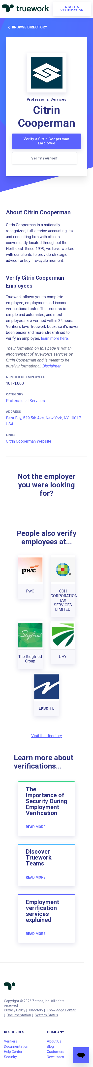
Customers (55, 1052)
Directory (36, 1010)
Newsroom (55, 1057)
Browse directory (26, 27)
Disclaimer (51, 366)
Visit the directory (46, 735)
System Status (46, 1015)
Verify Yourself (44, 158)
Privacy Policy (14, 1010)
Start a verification (72, 8)
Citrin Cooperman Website (28, 441)
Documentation (19, 1015)
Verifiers (10, 1041)
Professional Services (25, 400)
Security (10, 1057)
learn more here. (55, 338)
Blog (50, 1046)
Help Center (13, 1052)
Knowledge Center (61, 1010)
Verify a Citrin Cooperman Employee (46, 141)
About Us (54, 1041)
